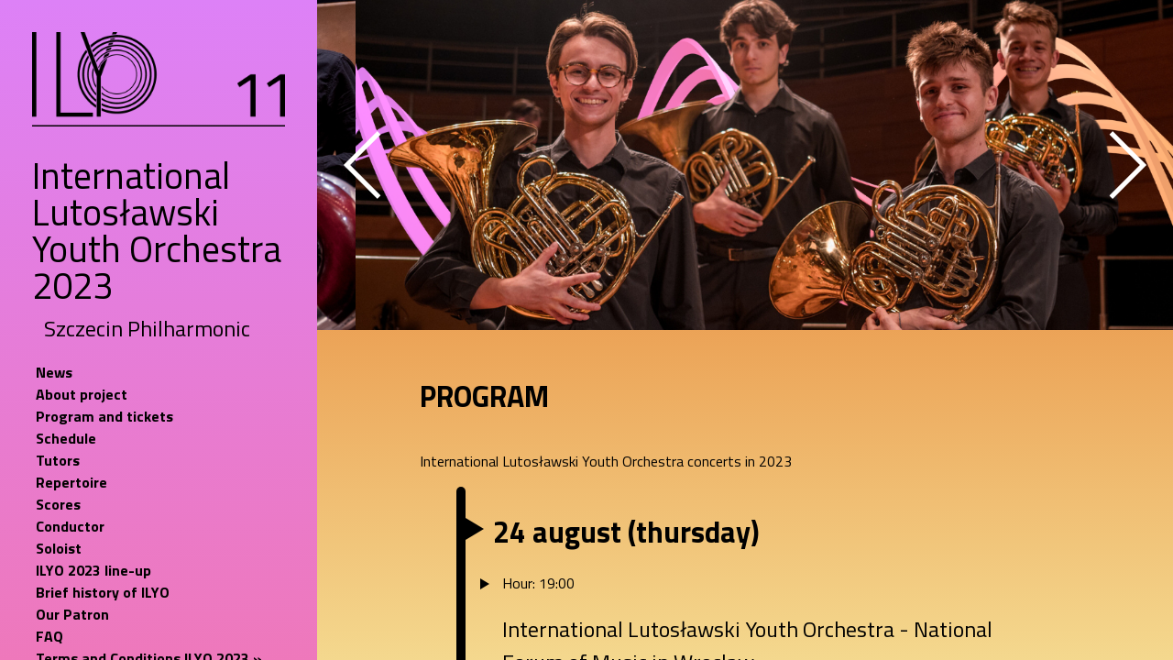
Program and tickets (104, 416)
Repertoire (71, 482)
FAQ (49, 636)
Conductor (70, 526)
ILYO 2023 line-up (93, 570)
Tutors (58, 460)
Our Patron (72, 614)
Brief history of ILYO (103, 592)
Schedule (66, 438)
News (54, 372)
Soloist (59, 548)
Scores (58, 504)
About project (81, 394)
